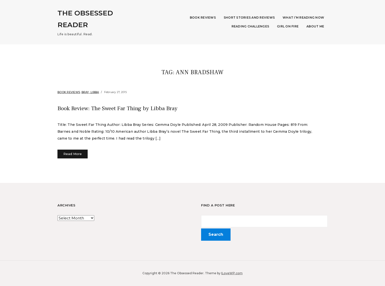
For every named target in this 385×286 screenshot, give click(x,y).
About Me (315, 26)
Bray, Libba (90, 92)
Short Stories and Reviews (249, 17)
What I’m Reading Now (303, 17)
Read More (72, 154)
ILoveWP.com (232, 273)
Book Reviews (203, 17)
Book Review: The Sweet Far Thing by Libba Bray (140, 108)
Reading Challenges (250, 26)
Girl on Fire (288, 26)
